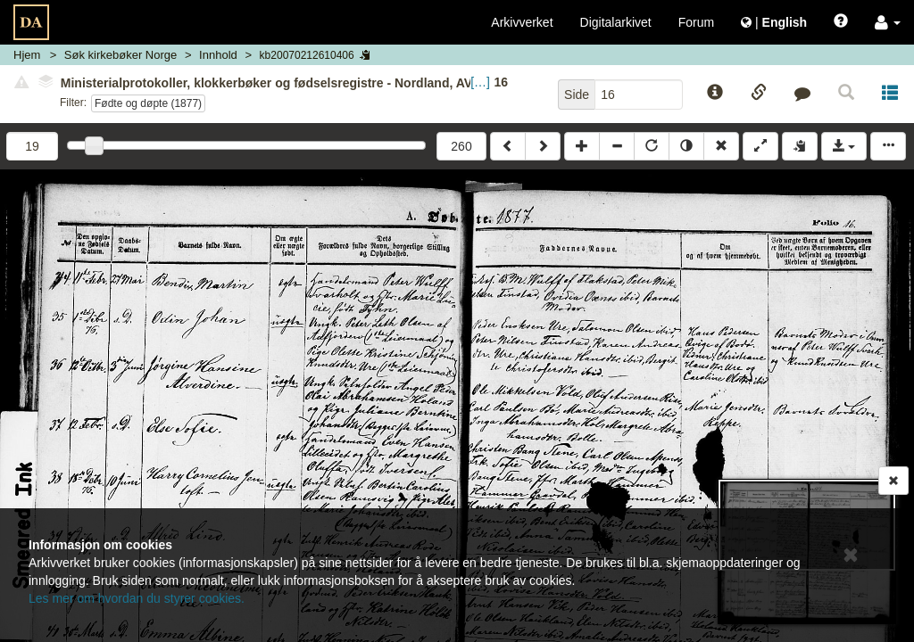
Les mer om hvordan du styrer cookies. (137, 598)
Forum (696, 22)
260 (461, 146)
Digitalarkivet (616, 22)
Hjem (26, 55)
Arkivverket (522, 22)
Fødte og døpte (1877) (148, 103)
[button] (887, 22)
